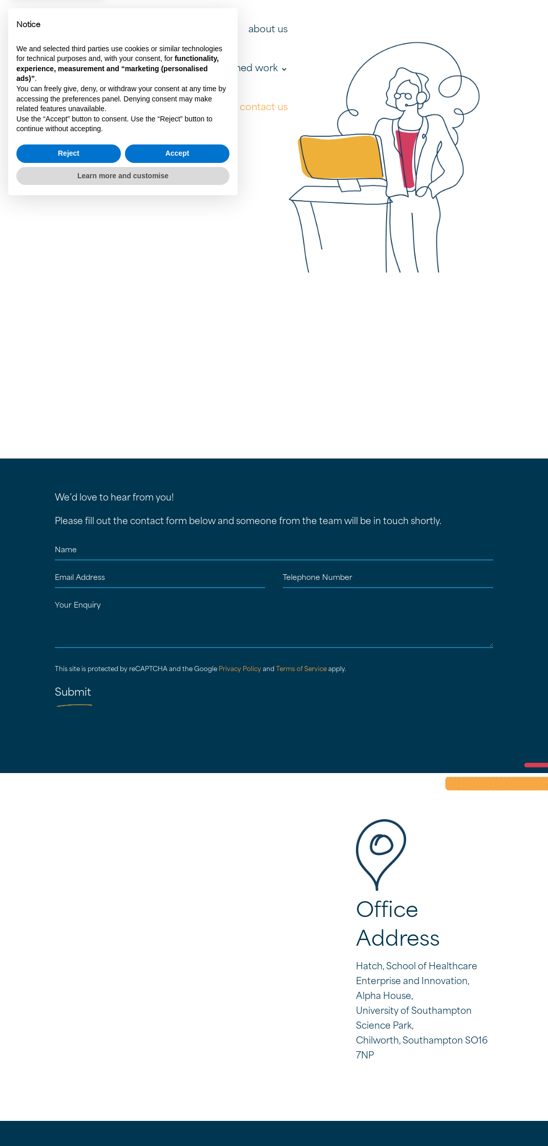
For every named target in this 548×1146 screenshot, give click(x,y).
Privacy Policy (240, 669)
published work (243, 69)
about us (268, 30)
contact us (264, 108)
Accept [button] (177, 1096)
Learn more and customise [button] (122, 1118)
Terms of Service (301, 669)
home (223, 30)
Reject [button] (68, 1096)
